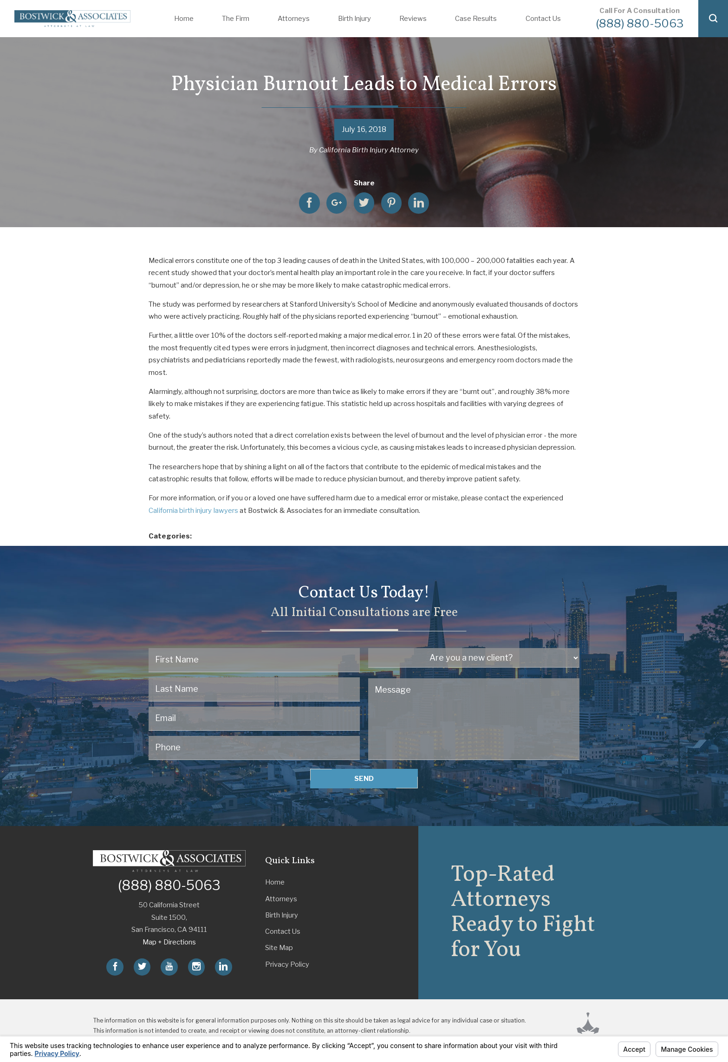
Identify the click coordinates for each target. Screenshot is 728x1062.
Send (364, 778)
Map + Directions (169, 942)
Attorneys (294, 18)
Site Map (279, 948)
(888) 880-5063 (639, 23)
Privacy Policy (287, 964)
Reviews (413, 18)
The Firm (235, 18)
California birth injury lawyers (193, 510)
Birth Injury (354, 18)
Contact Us (543, 18)
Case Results (476, 18)
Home (184, 18)
